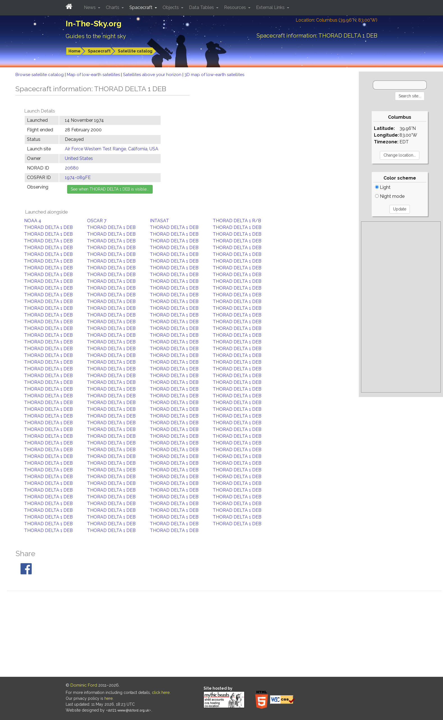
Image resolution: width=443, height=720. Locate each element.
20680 (72, 168)
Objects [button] (171, 7)
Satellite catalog (135, 51)
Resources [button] (235, 7)
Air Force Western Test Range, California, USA (111, 149)
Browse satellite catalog (40, 74)
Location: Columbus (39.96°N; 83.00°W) (336, 20)
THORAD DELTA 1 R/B (237, 220)
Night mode (390, 196)
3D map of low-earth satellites (214, 74)
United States (79, 158)
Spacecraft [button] (141, 7)
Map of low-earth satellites (94, 74)
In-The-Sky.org (94, 23)
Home (74, 51)
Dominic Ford (83, 685)
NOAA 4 (32, 220)
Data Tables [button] (202, 7)
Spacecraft (99, 51)
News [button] (90, 7)
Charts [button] (113, 7)
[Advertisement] (401, 307)
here (108, 698)
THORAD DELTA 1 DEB (48, 227)
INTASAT (159, 220)
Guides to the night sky (96, 36)
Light (383, 187)
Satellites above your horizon (152, 74)
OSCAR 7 (96, 220)
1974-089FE (78, 177)
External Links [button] (271, 7)
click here (161, 692)
